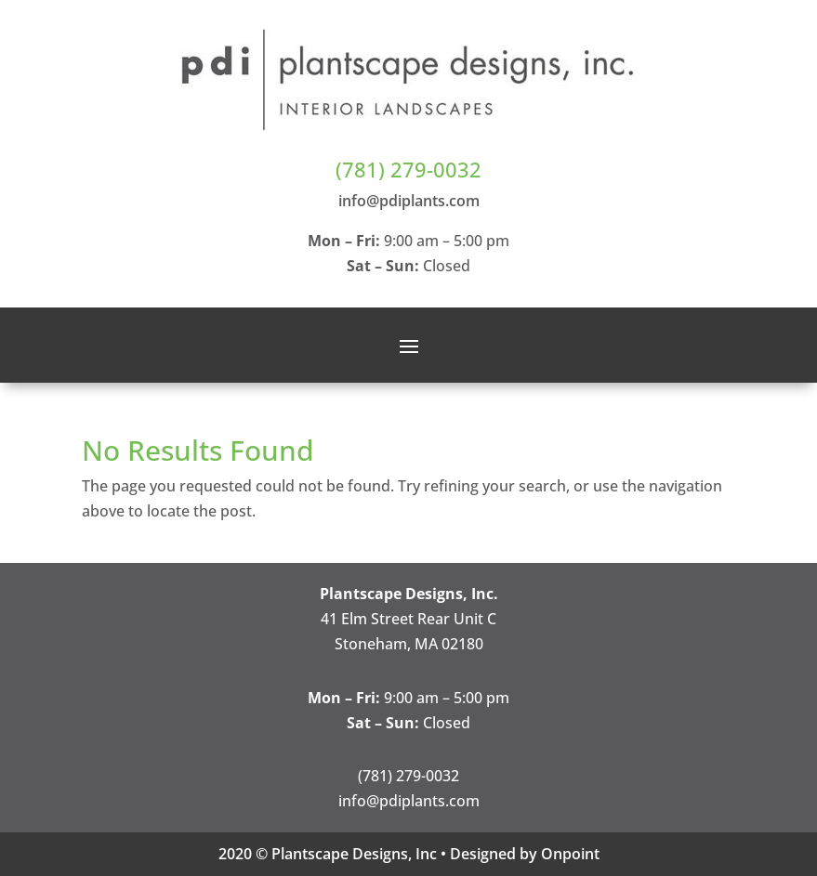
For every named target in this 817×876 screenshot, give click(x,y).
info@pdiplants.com (409, 200)
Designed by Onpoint (525, 853)
